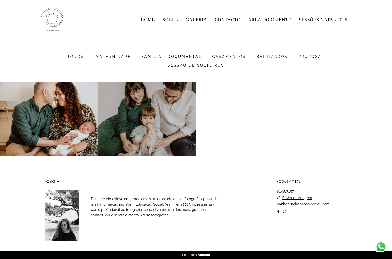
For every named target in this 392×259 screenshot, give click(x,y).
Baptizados (272, 56)
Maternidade (113, 56)
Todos (75, 56)
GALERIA (196, 19)
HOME (148, 19)
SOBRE (170, 19)
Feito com (196, 255)
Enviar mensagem (297, 198)
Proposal (311, 56)
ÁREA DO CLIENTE (269, 19)
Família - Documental (171, 56)
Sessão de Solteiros (196, 65)
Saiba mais (108, 227)
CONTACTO (228, 19)
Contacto (294, 227)
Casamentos (229, 56)
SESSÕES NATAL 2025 (323, 19)
